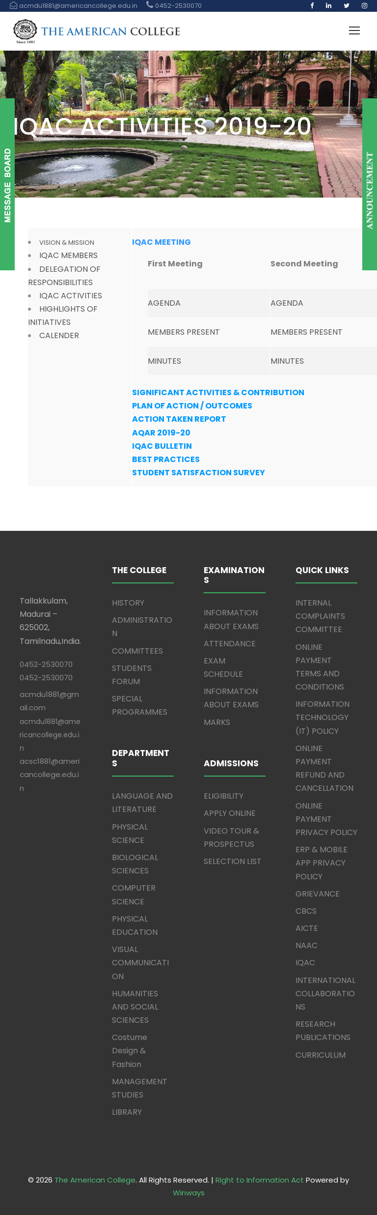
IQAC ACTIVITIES (70, 295)
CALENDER (59, 335)
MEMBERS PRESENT (184, 332)
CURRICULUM (321, 1055)
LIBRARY (127, 1112)
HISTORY (128, 602)
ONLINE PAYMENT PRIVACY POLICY (326, 819)
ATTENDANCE (230, 643)
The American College (94, 1180)
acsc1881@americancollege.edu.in (50, 774)
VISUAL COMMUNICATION (140, 963)
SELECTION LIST (233, 861)
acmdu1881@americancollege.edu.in (50, 735)
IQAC (305, 962)
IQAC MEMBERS (68, 255)
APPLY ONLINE (230, 813)
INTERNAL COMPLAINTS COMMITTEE (320, 616)
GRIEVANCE (318, 893)
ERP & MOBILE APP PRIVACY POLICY (322, 863)
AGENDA (164, 303)
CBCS (306, 911)
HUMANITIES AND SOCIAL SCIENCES (135, 1007)
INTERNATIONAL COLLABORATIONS (325, 993)
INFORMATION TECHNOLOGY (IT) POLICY (323, 717)
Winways (189, 1192)
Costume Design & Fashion (129, 1051)
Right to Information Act (259, 1180)
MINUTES (164, 361)
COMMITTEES (137, 651)
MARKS (217, 722)
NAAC (307, 945)
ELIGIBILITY (223, 796)
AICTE (307, 928)
